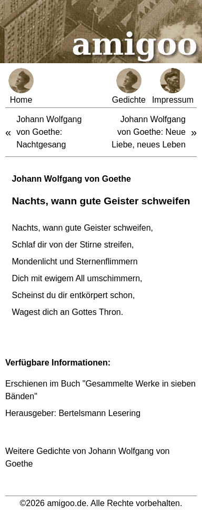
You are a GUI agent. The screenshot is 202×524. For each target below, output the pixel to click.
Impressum (173, 86)
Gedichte (129, 86)
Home (21, 86)
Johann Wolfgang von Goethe (71, 178)
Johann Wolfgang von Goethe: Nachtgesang (49, 132)
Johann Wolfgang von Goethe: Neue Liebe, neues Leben (149, 132)
